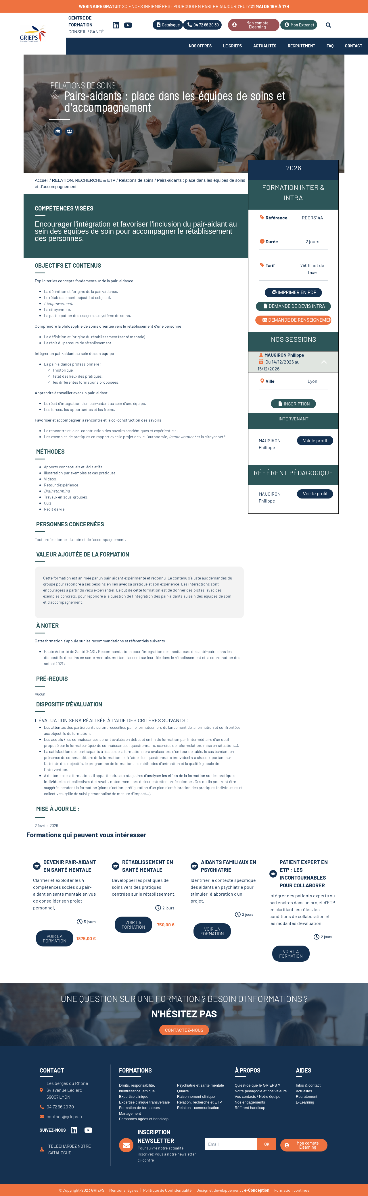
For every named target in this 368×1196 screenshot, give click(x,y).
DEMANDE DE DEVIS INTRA (293, 306)
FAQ (330, 45)
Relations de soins (136, 180)
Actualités (264, 45)
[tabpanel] (293, 337)
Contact (353, 45)
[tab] (293, 170)
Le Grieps (232, 45)
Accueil (41, 180)
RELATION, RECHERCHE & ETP (83, 180)
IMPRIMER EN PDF (293, 292)
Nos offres (200, 45)
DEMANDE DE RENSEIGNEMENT (296, 320)
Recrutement (301, 45)
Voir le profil (315, 440)
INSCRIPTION (293, 403)
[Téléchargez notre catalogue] (42, 1149)
